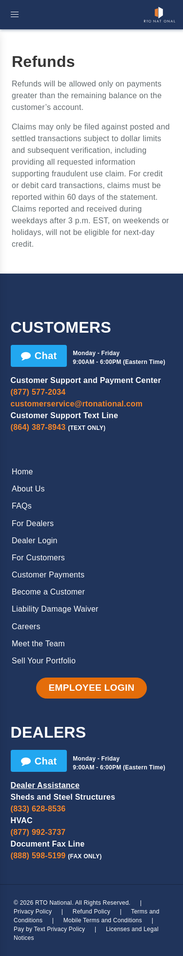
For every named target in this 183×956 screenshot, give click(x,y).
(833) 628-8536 (38, 809)
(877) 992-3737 (38, 832)
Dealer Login (35, 540)
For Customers (38, 557)
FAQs (22, 506)
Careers (26, 626)
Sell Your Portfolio (44, 661)
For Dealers (33, 523)
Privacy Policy (33, 911)
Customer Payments (48, 575)
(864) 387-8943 (38, 427)
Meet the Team (38, 643)
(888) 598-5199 (38, 855)
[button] (14, 14)
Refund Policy (91, 911)
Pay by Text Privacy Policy (49, 929)
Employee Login (91, 687)
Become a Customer (48, 592)
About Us (28, 489)
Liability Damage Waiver (55, 609)
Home (22, 471)
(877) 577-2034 (38, 392)
